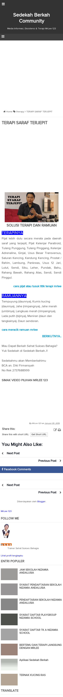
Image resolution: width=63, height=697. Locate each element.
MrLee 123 (6, 511)
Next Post (13, 453)
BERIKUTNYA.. (51, 336)
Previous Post (47, 460)
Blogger (41, 501)
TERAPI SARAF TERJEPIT (24, 123)
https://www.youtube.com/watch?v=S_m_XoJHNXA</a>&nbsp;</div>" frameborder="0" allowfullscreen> (31, 399)
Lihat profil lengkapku (12, 556)
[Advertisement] (31, 73)
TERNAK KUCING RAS (32, 675)
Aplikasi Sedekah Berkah (33, 660)
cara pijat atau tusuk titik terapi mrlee (37, 286)
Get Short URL (38, 434)
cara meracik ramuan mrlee (20, 329)
